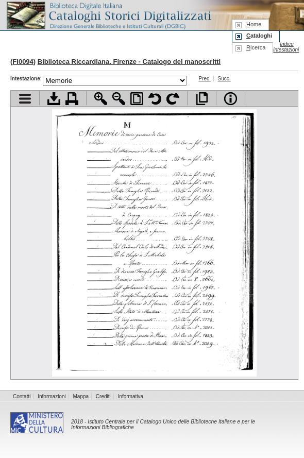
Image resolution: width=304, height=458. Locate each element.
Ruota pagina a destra (172, 98)
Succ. (224, 78)
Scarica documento (53, 98)
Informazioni (51, 396)
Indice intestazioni (286, 47)
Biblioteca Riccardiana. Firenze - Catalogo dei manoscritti (129, 61)
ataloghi (259, 35)
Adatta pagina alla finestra (136, 98)
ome (253, 24)
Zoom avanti (100, 98)
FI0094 (22, 61)
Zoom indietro (118, 98)
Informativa (130, 396)
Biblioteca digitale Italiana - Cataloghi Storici (108, 14)
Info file (230, 98)
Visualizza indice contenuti (25, 98)
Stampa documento (71, 98)
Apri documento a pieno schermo (201, 98)
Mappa (81, 396)
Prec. (204, 78)
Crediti (103, 396)
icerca (255, 47)
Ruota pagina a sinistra (154, 98)
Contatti (21, 396)
